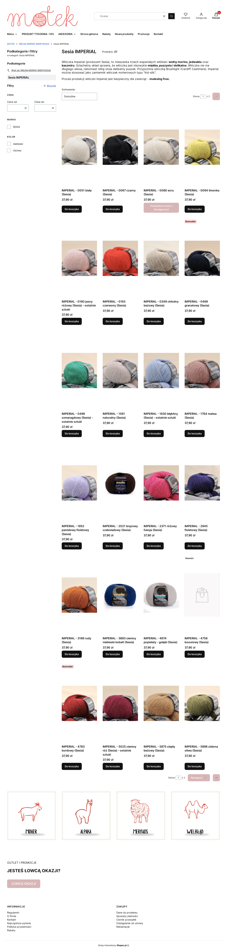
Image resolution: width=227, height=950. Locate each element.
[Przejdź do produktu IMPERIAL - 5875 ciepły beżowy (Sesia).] (161, 703)
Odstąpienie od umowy (129, 923)
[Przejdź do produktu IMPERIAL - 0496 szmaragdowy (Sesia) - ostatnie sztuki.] (79, 370)
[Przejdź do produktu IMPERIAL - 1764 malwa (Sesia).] (202, 370)
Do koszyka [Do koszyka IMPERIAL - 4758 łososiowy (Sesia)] (195, 654)
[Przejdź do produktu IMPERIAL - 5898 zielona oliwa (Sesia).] (202, 703)
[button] (171, 16)
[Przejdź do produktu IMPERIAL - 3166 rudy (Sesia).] (79, 595)
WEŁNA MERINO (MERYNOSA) (34, 44)
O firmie (11, 916)
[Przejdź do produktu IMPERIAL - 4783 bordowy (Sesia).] (79, 703)
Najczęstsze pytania (19, 923)
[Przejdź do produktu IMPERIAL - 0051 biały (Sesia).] (79, 147)
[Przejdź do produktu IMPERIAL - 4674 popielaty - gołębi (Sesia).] (161, 595)
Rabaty (11, 930)
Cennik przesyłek (126, 919)
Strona (196, 96)
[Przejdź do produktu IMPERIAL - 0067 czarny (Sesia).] (120, 147)
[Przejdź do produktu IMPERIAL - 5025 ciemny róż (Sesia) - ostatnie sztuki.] (120, 703)
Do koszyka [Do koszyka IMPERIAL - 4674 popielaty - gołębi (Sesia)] (154, 654)
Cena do (39, 101)
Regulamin (13, 912)
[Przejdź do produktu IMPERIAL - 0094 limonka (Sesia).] (202, 147)
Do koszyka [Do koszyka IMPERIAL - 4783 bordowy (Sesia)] (72, 766)
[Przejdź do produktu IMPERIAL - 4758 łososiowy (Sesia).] (202, 595)
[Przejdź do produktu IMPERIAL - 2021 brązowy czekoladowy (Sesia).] (120, 483)
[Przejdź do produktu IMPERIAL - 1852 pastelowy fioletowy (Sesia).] (79, 483)
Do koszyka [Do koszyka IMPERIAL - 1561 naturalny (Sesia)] (113, 433)
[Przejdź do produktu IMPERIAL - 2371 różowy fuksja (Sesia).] (161, 483)
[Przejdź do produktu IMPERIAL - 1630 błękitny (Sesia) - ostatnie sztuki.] (161, 370)
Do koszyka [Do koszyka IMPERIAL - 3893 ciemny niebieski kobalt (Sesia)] (113, 654)
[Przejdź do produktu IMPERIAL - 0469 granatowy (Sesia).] (202, 258)
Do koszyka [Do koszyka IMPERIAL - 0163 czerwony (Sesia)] (113, 321)
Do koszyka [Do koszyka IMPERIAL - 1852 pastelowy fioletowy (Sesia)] (72, 545)
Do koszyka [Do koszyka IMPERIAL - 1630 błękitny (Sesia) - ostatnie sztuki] (154, 433)
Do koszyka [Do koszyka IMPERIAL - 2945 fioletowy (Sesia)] (195, 545)
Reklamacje (123, 926)
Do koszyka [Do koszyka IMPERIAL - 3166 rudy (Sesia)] (72, 654)
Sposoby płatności (127, 916)
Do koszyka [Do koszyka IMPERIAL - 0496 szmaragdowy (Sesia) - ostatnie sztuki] (72, 433)
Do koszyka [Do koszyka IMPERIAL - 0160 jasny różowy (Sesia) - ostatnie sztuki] (72, 321)
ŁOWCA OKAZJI (24, 883)
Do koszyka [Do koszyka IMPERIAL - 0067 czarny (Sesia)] (113, 209)
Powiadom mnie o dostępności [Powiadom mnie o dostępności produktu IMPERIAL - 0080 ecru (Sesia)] (161, 207)
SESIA (16, 126)
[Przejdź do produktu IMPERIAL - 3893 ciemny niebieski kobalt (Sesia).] (120, 595)
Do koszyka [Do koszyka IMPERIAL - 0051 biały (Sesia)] (72, 209)
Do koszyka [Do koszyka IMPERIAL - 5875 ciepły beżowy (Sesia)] (154, 766)
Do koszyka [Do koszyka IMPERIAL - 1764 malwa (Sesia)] (195, 433)
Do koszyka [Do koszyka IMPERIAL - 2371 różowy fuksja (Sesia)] (154, 545)
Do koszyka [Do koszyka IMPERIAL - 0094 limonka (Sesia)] (195, 209)
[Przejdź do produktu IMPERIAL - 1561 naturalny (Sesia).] (120, 370)
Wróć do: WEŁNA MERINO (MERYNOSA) (29, 70)
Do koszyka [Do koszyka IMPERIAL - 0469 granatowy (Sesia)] (195, 321)
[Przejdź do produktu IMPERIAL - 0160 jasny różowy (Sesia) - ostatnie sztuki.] (79, 258)
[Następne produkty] (199, 777)
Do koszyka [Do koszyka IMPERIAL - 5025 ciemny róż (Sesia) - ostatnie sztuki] (113, 766)
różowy (17, 150)
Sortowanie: (68, 89)
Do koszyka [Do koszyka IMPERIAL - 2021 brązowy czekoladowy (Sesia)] (113, 545)
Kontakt (11, 919)
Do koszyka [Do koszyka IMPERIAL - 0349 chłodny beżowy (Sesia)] (154, 321)
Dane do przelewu (126, 912)
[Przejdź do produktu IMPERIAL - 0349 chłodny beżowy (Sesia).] (161, 258)
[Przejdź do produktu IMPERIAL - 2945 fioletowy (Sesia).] (202, 483)
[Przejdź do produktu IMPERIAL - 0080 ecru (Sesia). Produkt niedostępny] (161, 147)
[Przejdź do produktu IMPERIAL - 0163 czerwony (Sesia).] (120, 258)
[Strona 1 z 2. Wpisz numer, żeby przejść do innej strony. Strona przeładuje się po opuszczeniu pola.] (203, 96)
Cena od (12, 101)
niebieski (18, 143)
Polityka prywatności (19, 926)
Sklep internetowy (112, 945)
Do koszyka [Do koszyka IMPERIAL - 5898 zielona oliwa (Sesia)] (195, 766)
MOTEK (11, 44)
